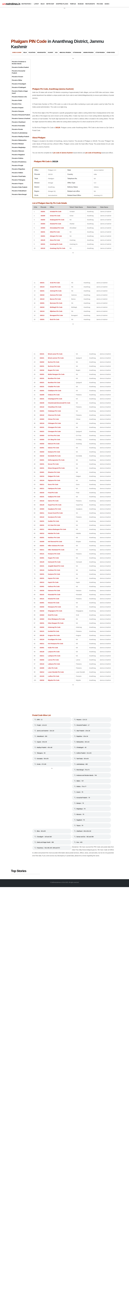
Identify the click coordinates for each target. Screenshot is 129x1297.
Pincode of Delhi (17, 100)
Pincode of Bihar (17, 80)
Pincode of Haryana (18, 111)
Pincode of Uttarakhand (19, 191)
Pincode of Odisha (17, 158)
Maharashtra (41, 52)
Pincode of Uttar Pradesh (19, 187)
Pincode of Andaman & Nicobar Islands (19, 63)
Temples (73, 4)
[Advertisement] (64, 22)
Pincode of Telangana (18, 180)
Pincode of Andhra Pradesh (20, 67)
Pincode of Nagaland (18, 154)
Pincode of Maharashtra (19, 140)
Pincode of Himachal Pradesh (21, 115)
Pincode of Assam (17, 76)
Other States (111, 52)
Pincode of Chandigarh (19, 84)
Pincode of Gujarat (17, 107)
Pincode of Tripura (17, 183)
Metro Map (50, 4)
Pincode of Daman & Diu (19, 97)
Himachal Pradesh (65, 52)
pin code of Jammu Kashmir (64, 169)
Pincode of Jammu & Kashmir (21, 118)
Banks (107, 4)
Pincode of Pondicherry (19, 162)
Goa (56, 52)
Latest (36, 4)
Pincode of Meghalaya (19, 147)
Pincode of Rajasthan (18, 169)
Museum (80, 4)
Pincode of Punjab (17, 165)
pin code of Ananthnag (39, 172)
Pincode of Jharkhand (18, 122)
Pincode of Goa (16, 104)
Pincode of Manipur (18, 144)
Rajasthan (32, 52)
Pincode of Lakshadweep (19, 133)
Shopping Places (62, 4)
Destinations (26, 4)
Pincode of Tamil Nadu (19, 176)
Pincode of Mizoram (18, 151)
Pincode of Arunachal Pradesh (18, 72)
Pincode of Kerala (17, 129)
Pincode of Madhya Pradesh (20, 136)
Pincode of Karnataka (18, 125)
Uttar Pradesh (100, 52)
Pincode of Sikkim (17, 172)
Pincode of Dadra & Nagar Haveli (20, 92)
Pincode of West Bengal (19, 194)
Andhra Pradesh (88, 52)
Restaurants (90, 4)
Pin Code (100, 4)
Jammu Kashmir (16, 52)
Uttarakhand (77, 52)
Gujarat (50, 52)
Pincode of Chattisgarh (19, 87)
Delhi (42, 4)
